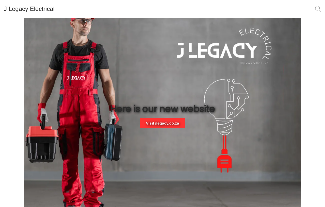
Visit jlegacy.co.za (162, 123)
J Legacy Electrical (29, 8)
